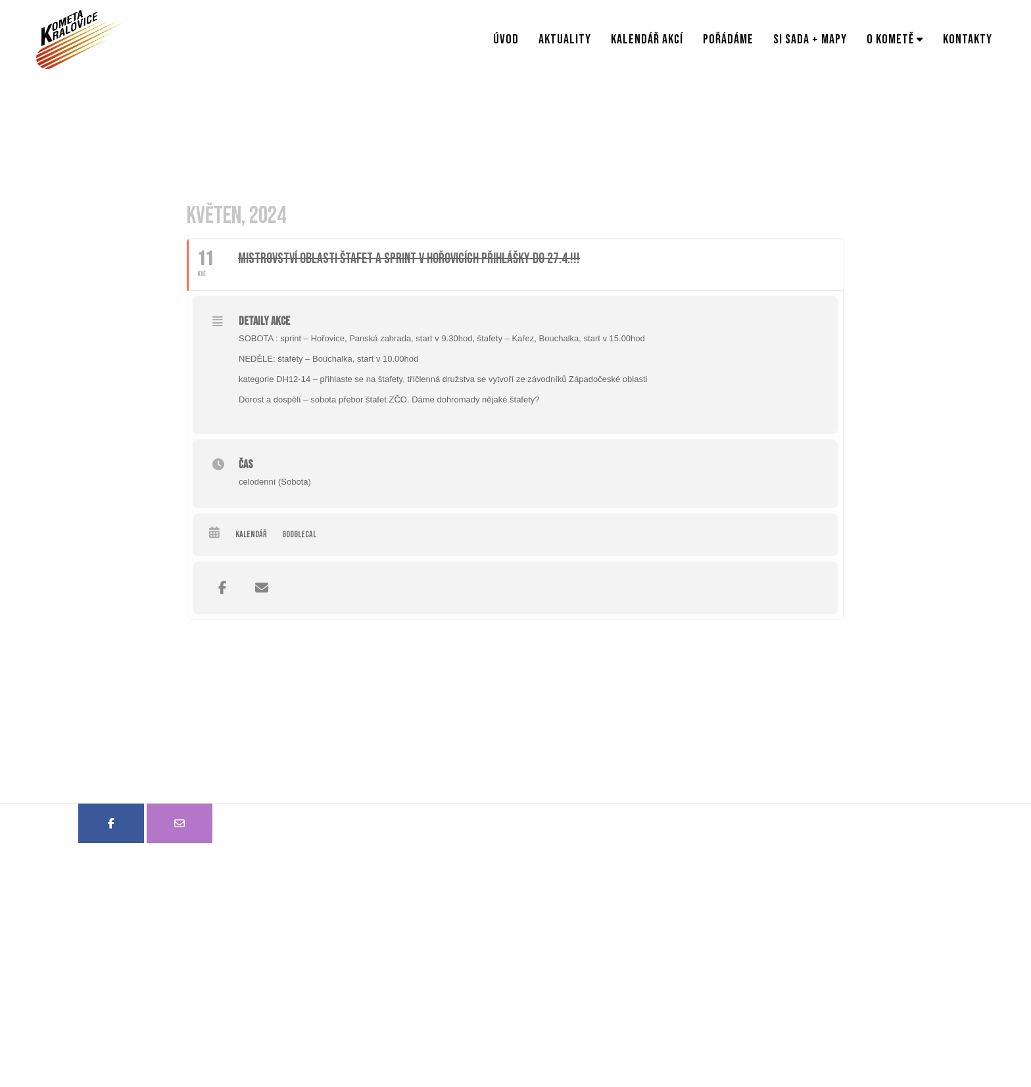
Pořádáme (728, 39)
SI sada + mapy (810, 39)
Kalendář (251, 534)
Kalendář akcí (647, 39)
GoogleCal (299, 534)
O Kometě (890, 39)
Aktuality (565, 39)
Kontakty (967, 39)
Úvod (506, 39)
